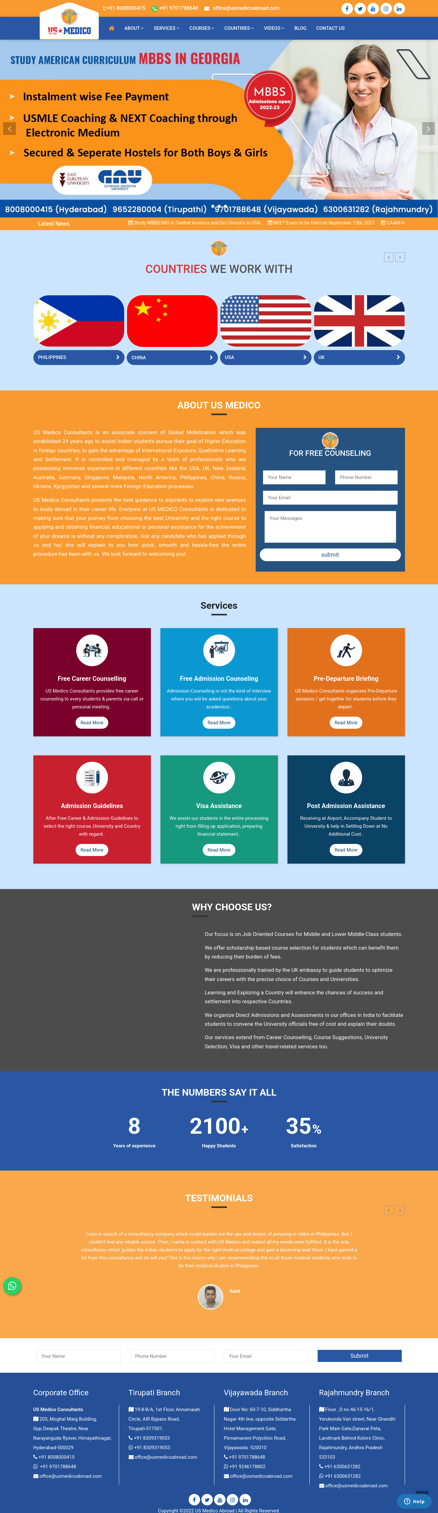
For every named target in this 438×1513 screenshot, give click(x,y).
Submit (360, 1355)
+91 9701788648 (174, 8)
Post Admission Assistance (346, 806)
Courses (199, 28)
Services (164, 28)
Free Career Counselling (92, 678)
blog (300, 28)
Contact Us (330, 28)
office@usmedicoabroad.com (246, 8)
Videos (272, 28)
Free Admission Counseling (219, 678)
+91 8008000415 (125, 8)
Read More (91, 723)
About (132, 28)
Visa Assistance (219, 806)
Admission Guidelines (92, 806)
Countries (237, 28)
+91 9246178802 (247, 1467)
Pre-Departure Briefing (345, 678)
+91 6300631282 (342, 1467)
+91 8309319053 (152, 1438)
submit (330, 554)
